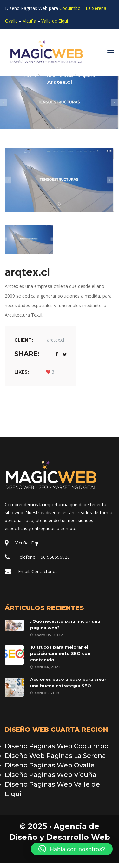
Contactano (44, 571)
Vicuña (29, 21)
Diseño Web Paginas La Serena (55, 755)
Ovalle (11, 21)
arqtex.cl (55, 340)
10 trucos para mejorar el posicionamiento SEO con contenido (60, 653)
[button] (72, 849)
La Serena (96, 8)
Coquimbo (70, 8)
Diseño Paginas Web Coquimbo (57, 746)
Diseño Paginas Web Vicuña (50, 775)
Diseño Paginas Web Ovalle (50, 765)
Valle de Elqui (54, 21)
